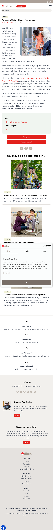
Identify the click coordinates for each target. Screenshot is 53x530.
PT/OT (7, 129)
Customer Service (26, 466)
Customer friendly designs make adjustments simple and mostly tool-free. (26, 356)
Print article (26, 137)
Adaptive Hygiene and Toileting (16, 122)
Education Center (26, 476)
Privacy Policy (25, 508)
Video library (26, 484)
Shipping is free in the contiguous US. (26, 342)
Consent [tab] (9, 251)
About (26, 496)
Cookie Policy (7, 273)
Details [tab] (27, 251)
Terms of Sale (43, 508)
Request (17, 415)
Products (26, 461)
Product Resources (26, 479)
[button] (3, 528)
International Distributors (26, 469)
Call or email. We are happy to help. (26, 369)
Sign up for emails (26, 142)
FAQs (26, 493)
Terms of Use (34, 508)
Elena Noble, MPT (7, 23)
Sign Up (26, 442)
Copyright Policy (20, 510)
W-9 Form (26, 499)
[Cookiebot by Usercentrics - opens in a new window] (43, 246)
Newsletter (26, 464)
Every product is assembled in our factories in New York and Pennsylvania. (27, 329)
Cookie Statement (31, 510)
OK (26, 282)
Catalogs (26, 481)
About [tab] (44, 251)
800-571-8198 (21, 6)
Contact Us (26, 491)
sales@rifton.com (35, 386)
